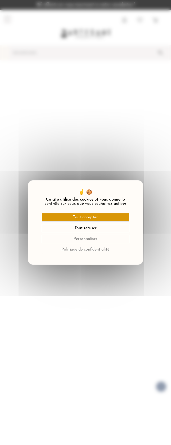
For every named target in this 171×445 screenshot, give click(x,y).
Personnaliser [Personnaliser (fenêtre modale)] (85, 239)
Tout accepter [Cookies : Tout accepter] (85, 217)
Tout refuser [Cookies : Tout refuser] (85, 228)
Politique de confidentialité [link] (85, 250)
